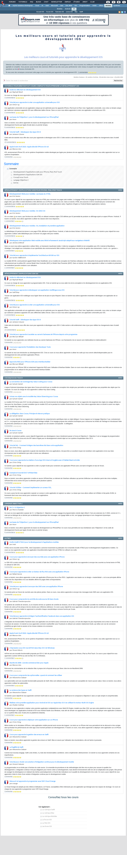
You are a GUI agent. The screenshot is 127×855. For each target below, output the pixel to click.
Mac (76, 12)
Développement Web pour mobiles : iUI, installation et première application (36, 226)
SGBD (94, 6)
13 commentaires (10, 142)
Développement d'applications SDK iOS (27, 175)
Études (76, 2)
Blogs (38, 2)
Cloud (37, 6)
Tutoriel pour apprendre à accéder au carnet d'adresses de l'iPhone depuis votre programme (43, 335)
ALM (47, 6)
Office (101, 6)
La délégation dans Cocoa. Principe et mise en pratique (29, 414)
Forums (12, 2)
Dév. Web (68, 6)
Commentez (8, 157)
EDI (76, 6)
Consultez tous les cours (63, 797)
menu (120, 190)
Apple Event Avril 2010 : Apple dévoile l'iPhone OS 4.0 (29, 147)
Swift (81, 12)
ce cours (19, 216)
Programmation (84, 6)
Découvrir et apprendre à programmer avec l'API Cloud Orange (32, 781)
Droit (84, 2)
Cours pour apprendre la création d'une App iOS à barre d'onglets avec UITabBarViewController (44, 460)
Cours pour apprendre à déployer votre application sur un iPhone (33, 720)
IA (42, 6)
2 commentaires (9, 112)
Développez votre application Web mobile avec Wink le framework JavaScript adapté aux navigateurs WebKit (49, 241)
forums (21, 69)
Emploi (67, 2)
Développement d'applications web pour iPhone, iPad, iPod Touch (37, 172)
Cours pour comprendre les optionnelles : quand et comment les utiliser (35, 675)
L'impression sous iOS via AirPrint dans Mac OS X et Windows (32, 648)
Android (67, 9)
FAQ (31, 2)
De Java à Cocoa (15, 431)
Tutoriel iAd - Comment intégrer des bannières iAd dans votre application (36, 446)
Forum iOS (49, 12)
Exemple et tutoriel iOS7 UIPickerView (23, 473)
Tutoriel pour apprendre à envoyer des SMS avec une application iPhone (36, 587)
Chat (46, 2)
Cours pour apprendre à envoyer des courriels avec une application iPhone (36, 557)
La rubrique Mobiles (49, 816)
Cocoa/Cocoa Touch (20, 178)
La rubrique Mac (48, 813)
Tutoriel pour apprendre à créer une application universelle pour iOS (34, 103)
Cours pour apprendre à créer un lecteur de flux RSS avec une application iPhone (39, 572)
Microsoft (54, 6)
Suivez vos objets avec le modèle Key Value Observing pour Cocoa (33, 397)
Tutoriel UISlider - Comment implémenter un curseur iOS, (30, 488)
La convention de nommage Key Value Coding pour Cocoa (30, 382)
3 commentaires (9, 98)
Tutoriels (22, 2)
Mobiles (108, 6)
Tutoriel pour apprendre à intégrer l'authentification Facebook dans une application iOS (41, 616)
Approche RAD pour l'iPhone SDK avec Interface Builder (29, 362)
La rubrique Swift (48, 810)
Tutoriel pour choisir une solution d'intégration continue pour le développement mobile (41, 762)
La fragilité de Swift (16, 747)
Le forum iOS (47, 820)
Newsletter (56, 2)
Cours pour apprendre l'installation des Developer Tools (30, 347)
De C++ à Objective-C (17, 508)
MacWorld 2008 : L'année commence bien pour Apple (28, 663)
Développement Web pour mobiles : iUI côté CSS (27, 211)
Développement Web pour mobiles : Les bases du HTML (30, 194)
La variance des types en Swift (20, 690)
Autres (15, 183)
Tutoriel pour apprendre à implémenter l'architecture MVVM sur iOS (34, 256)
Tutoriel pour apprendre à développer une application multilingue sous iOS (36, 290)
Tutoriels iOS (59, 12)
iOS (74, 9)
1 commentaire (83, 72)
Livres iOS (69, 12)
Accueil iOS (40, 12)
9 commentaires (9, 127)
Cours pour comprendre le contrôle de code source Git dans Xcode (33, 599)
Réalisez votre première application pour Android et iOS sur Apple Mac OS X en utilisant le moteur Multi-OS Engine (51, 703)
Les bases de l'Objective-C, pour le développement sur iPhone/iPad (34, 117)
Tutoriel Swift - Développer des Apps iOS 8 (25, 132)
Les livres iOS (47, 826)
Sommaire (13, 169)
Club (92, 2)
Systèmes (116, 6)
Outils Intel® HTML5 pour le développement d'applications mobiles (34, 542)
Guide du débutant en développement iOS (25, 90)
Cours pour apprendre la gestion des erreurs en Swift (28, 735)
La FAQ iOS (46, 823)
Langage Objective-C (21, 180)
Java (61, 6)
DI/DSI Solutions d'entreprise (23, 6)
